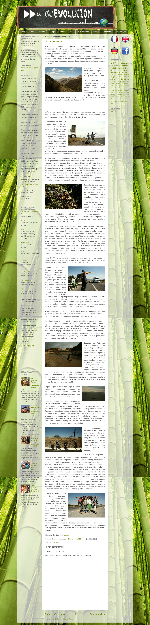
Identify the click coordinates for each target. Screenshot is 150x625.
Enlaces (62, 32)
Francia (127, 88)
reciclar (121, 68)
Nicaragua (113, 94)
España (121, 72)
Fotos (71, 32)
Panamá (120, 94)
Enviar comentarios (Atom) (64, 619)
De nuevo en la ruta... (55, 41)
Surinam (117, 96)
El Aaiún (121, 88)
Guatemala (122, 90)
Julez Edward (26, 280)
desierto (126, 83)
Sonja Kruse (25, 271)
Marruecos (114, 70)
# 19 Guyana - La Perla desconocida (35, 489)
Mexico (52, 542)
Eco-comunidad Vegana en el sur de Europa (34, 465)
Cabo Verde (119, 85)
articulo (120, 99)
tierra (112, 75)
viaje (57, 542)
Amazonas (114, 72)
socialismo (121, 101)
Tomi (22, 229)
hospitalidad (114, 101)
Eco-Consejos (120, 32)
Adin (22, 251)
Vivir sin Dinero (83, 32)
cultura (119, 77)
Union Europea (124, 96)
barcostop (125, 63)
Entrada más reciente (55, 614)
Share (113, 111)
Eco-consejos (27, 346)
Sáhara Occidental (122, 81)
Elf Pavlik (24, 260)
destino (126, 70)
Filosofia (41, 32)
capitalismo (115, 68)
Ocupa (113, 77)
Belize (112, 85)
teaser (127, 101)
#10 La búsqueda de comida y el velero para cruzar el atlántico (35, 441)
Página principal (28, 32)
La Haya (119, 92)
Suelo (23, 220)
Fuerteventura (115, 90)
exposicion (126, 99)
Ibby (22, 289)
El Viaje (52, 32)
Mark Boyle (25, 243)
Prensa (96, 32)
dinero (126, 72)
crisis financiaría (116, 83)
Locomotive (125, 92)
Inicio (77, 614)
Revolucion (115, 66)
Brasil (127, 68)
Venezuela (114, 99)
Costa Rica (114, 88)
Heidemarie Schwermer (29, 212)
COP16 (118, 79)
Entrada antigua (97, 614)
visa (112, 103)
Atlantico (119, 75)
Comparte (107, 32)
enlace (66, 535)
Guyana (123, 79)
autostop (125, 66)
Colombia (126, 85)
